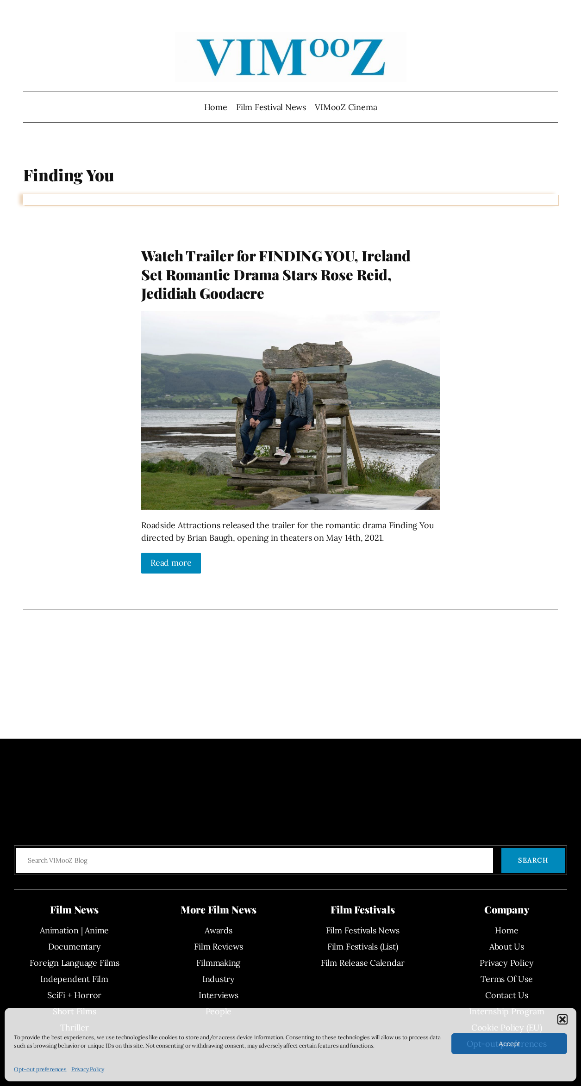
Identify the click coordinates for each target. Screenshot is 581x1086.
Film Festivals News (363, 930)
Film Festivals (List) (362, 946)
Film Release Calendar (362, 962)
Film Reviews (218, 946)
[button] (562, 1019)
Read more (171, 562)
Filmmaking (218, 962)
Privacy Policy (87, 1069)
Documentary (74, 946)
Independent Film (74, 979)
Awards (218, 930)
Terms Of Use (506, 979)
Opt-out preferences (40, 1069)
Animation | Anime (74, 930)
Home (215, 107)
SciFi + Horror (74, 995)
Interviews (218, 995)
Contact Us (506, 995)
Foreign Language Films (74, 962)
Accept (509, 1044)
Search (533, 860)
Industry (218, 979)
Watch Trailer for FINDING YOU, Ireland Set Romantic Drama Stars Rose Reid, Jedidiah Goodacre (276, 274)
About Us (506, 946)
